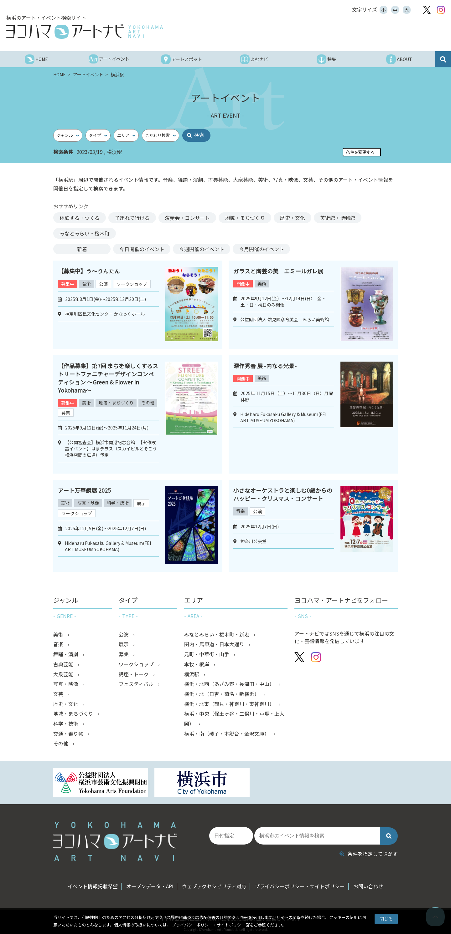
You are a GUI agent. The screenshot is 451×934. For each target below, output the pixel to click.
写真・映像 (89, 503)
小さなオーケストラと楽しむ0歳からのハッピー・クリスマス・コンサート (282, 494)
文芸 (59, 694)
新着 (82, 249)
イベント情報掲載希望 (90, 883)
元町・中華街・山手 (207, 654)
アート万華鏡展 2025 (84, 490)
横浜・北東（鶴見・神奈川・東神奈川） (230, 704)
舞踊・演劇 (66, 654)
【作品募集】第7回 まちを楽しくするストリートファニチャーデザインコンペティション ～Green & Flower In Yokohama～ (108, 378)
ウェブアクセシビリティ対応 (214, 883)
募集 (87, 412)
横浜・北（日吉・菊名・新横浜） (222, 694)
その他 (67, 412)
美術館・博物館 (337, 217)
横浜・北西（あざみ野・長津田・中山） (230, 684)
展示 (142, 503)
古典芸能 (64, 664)
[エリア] (126, 135)
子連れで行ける (132, 217)
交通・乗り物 (69, 735)
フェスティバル (137, 684)
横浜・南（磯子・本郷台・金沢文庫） (227, 735)
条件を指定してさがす (369, 850)
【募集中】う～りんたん (89, 271)
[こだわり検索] (160, 135)
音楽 (86, 284)
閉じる (386, 918)
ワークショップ (132, 284)
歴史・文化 (292, 217)
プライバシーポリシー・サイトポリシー (208, 925)
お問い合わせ (371, 883)
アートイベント (88, 74)
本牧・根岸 (197, 664)
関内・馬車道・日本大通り (215, 644)
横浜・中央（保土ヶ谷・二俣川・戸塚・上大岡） (234, 719)
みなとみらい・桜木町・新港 (217, 634)
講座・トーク (134, 674)
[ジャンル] (67, 135)
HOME (60, 74)
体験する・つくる (80, 217)
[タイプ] (98, 135)
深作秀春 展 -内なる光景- (265, 366)
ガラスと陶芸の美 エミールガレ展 (278, 271)
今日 (141, 249)
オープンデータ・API (148, 883)
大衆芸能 (64, 674)
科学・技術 (119, 503)
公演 (104, 284)
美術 (262, 284)
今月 (262, 249)
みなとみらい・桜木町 (85, 233)
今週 (202, 249)
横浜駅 (192, 674)
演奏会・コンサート (187, 217)
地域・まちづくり (245, 217)
